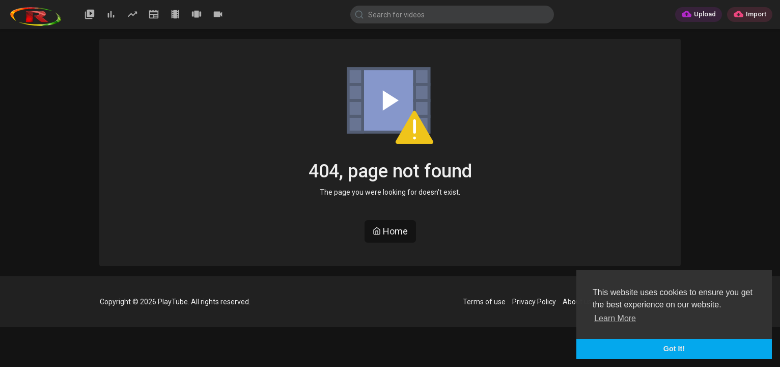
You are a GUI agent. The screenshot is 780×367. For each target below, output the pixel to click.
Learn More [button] (615, 318)
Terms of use (484, 302)
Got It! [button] (674, 349)
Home (390, 231)
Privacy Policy (534, 302)
